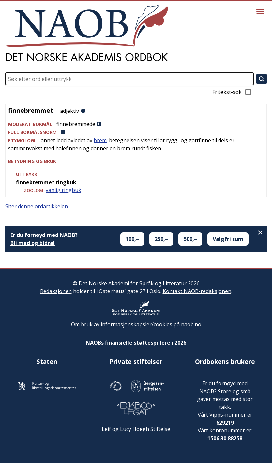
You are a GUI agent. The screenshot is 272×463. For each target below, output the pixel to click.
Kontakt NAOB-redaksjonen (197, 291)
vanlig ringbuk (63, 190)
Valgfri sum (228, 239)
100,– (132, 239)
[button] (136, 124)
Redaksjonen (56, 291)
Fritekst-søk (232, 92)
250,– (161, 239)
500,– (190, 239)
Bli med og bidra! (32, 242)
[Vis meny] (260, 12)
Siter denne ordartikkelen (36, 206)
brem (100, 140)
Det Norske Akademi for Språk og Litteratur (133, 283)
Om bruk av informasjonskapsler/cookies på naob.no (136, 324)
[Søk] (261, 79)
